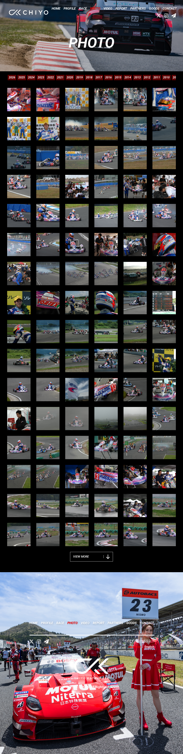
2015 (118, 77)
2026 (12, 77)
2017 (99, 77)
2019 (79, 77)
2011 (157, 77)
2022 (50, 77)
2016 (108, 77)
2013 (137, 77)
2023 (41, 77)
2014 (128, 77)
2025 (21, 77)
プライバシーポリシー (140, 640)
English (149, 646)
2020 (70, 77)
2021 (60, 77)
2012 (147, 77)
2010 (166, 77)
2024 (31, 77)
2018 (89, 77)
